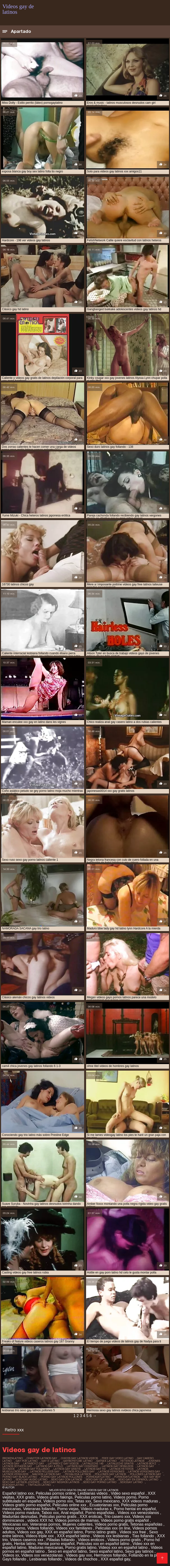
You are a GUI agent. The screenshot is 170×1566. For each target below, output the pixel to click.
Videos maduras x (96, 1509)
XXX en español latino (64, 1532)
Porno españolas (100, 1513)
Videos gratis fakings (54, 1497)
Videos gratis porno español (26, 1505)
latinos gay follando (34, 1468)
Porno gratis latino (80, 1547)
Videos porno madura (20, 1513)
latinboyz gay (33, 1463)
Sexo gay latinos (140, 1551)
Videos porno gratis (111, 1524)
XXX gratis (25, 1497)
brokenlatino (12, 1458)
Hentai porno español (56, 1544)
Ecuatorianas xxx (104, 1505)
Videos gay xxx (79, 1555)
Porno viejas (68, 1509)
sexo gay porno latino (99, 1482)
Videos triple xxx (40, 1536)
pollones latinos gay (145, 1474)
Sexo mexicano (106, 1501)
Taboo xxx (50, 1513)
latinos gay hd (95, 1468)
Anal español (72, 1513)
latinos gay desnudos (117, 1466)
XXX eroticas (91, 1517)
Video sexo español (128, 1493)
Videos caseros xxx (27, 1540)
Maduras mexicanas (46, 1547)
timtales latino (39, 1484)
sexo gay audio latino (31, 1479)
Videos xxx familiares (74, 1528)
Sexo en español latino (67, 1551)
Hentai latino (25, 1544)
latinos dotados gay (17, 1466)
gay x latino (50, 1460)
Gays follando (14, 1559)
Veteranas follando (39, 1509)
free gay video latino (117, 1458)
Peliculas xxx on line (112, 1528)
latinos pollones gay (79, 1471)
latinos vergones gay (144, 1471)
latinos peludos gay (44, 1471)
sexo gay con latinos (66, 1479)
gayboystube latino (77, 1460)
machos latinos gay (46, 1474)
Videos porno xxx (58, 1501)
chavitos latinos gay (42, 1458)
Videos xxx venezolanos (139, 1513)
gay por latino (26, 1460)
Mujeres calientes (77, 1524)
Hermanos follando (110, 1555)
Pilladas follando (61, 1540)
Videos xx (10, 1555)
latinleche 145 (92, 1463)
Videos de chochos (81, 1559)
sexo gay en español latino (138, 1479)
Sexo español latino (106, 1551)
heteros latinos (132, 1460)
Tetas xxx (83, 1501)
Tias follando (143, 1536)
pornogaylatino (98, 1476)
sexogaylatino (13, 1484)
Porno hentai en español (134, 1509)
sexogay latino (131, 1482)
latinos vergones (111, 1471)
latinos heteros (121, 1468)
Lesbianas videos (93, 1493)
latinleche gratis (120, 1463)
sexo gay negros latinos (61, 1482)
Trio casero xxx (117, 1517)
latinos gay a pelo (49, 1466)
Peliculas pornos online (56, 1493)
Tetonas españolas (146, 1524)
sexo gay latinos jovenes (20, 1482)
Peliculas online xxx (69, 1505)
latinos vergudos (15, 1474)
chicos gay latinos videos (79, 1458)
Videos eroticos (91, 1540)
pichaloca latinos (78, 1474)
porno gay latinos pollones (61, 1476)
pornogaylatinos (127, 1476)
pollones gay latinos (110, 1474)
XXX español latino (74, 1536)
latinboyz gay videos (63, 1463)
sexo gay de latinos (100, 1479)
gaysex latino (106, 1460)
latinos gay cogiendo (82, 1466)
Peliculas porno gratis (58, 1517)
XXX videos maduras (140, 1501)
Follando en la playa (146, 1555)
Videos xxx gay (30, 1532)
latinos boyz (146, 1463)
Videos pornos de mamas (77, 1520)
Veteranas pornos (45, 1524)
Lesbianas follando (46, 1559)
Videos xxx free (133, 1532)
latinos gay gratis (67, 1468)
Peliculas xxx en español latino (103, 1544)
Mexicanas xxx (15, 1524)
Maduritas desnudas (19, 1517)
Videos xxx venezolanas (42, 1555)
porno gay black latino (19, 1476)
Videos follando (40, 1528)
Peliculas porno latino (93, 1497)
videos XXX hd (40, 1520)
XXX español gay (115, 1559)
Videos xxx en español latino (124, 1547)
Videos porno (125, 1497)
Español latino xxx (18, 1493)
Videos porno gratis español (125, 1520)
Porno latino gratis (101, 1532)
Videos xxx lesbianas (111, 1536)
